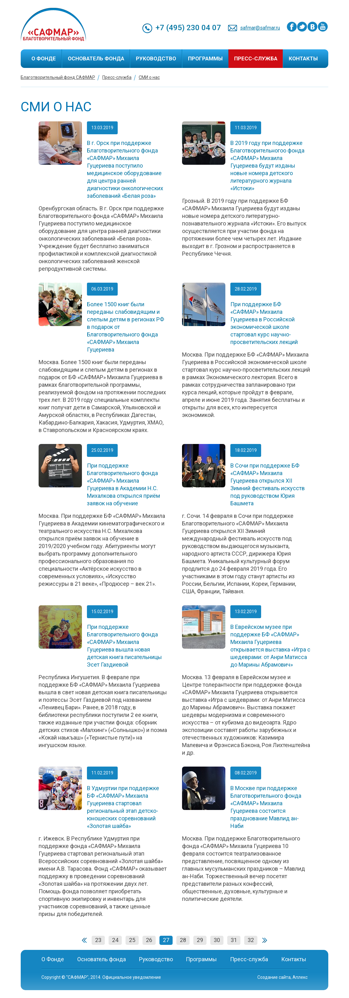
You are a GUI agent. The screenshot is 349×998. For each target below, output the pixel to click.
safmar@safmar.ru (260, 28)
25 (132, 940)
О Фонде (43, 58)
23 (98, 940)
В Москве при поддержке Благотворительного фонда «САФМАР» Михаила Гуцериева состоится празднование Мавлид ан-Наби (265, 807)
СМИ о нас (149, 77)
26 (149, 940)
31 (234, 940)
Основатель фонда (96, 58)
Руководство (156, 58)
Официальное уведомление (131, 977)
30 (217, 940)
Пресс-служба (255, 58)
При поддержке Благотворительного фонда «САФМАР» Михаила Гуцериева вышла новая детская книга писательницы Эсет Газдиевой (124, 646)
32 (251, 940)
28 (183, 940)
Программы (205, 58)
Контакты (303, 58)
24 (115, 940)
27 (166, 940)
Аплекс (300, 977)
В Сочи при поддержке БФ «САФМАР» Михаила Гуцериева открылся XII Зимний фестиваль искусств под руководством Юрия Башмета (267, 484)
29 (200, 940)
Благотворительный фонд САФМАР (58, 77)
